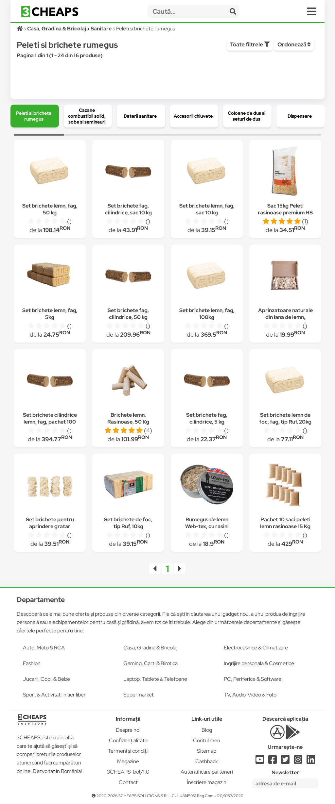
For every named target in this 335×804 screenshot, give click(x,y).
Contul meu (206, 740)
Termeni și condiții (128, 750)
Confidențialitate (128, 740)
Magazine (128, 761)
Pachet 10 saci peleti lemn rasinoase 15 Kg (285, 523)
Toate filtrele (250, 44)
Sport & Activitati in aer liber (54, 694)
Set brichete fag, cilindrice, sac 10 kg (128, 209)
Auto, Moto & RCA (44, 647)
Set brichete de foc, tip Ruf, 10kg (128, 523)
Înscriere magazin (206, 782)
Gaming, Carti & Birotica (150, 663)
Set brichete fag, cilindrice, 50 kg (128, 314)
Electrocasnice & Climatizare (256, 647)
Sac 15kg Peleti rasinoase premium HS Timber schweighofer (285, 212)
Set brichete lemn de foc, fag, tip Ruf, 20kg (285, 418)
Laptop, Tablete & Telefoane (155, 679)
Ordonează (294, 44)
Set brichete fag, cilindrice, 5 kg (206, 418)
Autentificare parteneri (207, 771)
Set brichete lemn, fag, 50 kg (50, 209)
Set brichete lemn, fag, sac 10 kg (207, 209)
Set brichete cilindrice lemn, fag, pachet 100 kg (50, 421)
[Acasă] (20, 28)
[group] (34, 116)
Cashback (206, 761)
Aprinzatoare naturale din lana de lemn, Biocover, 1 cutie (285, 317)
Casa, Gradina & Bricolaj (150, 647)
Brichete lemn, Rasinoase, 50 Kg (128, 418)
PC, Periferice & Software (252, 679)
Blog (207, 730)
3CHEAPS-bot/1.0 (128, 771)
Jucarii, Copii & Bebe (46, 679)
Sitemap (206, 750)
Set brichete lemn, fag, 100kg (207, 314)
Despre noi (128, 730)
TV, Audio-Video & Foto (250, 694)
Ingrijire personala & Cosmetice (259, 663)
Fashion (32, 663)
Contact (128, 782)
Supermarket (138, 694)
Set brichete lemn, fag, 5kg (50, 314)
